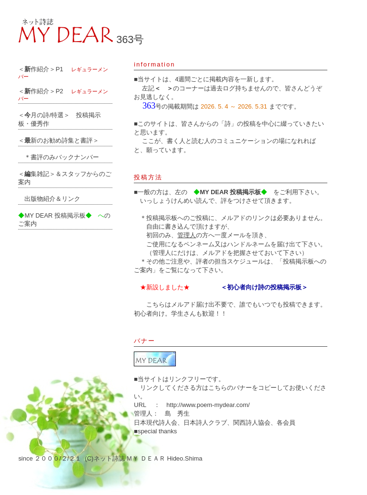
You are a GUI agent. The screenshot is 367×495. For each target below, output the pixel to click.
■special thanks (155, 431)
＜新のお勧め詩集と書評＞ (58, 140)
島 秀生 (177, 413)
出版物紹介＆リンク (49, 198)
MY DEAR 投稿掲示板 (51, 215)
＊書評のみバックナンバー (58, 157)
